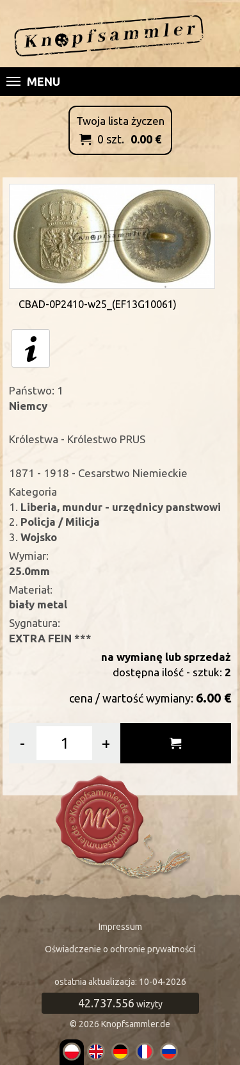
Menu (33, 81)
